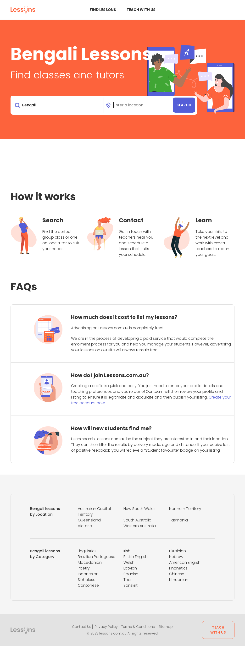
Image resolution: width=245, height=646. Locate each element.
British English (135, 556)
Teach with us (141, 9)
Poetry (84, 568)
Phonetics (178, 568)
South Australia (137, 520)
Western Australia (139, 526)
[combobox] (58, 105)
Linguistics (87, 551)
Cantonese (88, 585)
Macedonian (90, 562)
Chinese (176, 574)
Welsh (128, 562)
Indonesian (88, 574)
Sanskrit (130, 585)
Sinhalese (86, 579)
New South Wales (139, 508)
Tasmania (178, 520)
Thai (127, 579)
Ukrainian (177, 551)
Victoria (85, 526)
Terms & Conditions (138, 626)
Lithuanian (178, 579)
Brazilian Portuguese (96, 556)
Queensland (89, 520)
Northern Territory (185, 508)
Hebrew (176, 556)
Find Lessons (103, 9)
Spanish (130, 574)
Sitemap (165, 626)
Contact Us (81, 626)
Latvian (130, 568)
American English (184, 562)
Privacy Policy (106, 626)
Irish (126, 551)
